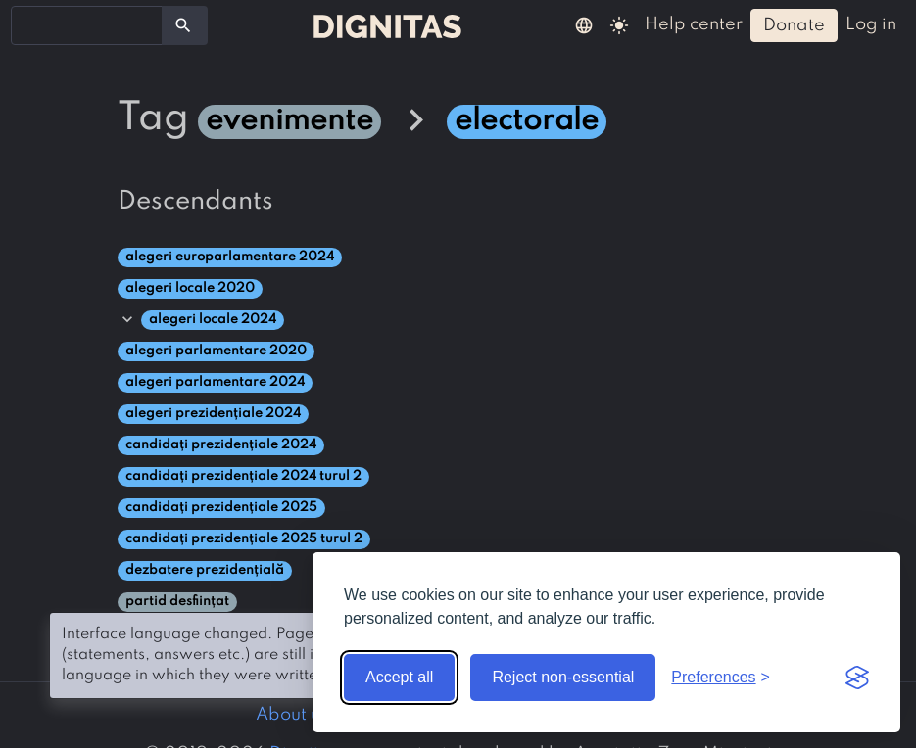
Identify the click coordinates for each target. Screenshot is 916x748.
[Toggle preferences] (720, 677)
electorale (527, 121)
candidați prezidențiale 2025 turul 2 (243, 539)
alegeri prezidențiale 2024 (213, 413)
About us (292, 715)
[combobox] (87, 25)
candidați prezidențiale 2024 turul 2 (243, 476)
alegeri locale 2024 (212, 319)
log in (870, 24)
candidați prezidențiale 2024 (220, 445)
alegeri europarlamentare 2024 (229, 257)
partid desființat (177, 601)
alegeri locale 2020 (190, 288)
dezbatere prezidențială (204, 570)
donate (794, 25)
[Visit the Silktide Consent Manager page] (857, 677)
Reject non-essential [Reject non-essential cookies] (563, 677)
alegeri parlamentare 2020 (216, 351)
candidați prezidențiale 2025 (221, 507)
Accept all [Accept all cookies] (399, 677)
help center (694, 24)
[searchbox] (29, 24)
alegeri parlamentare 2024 (215, 382)
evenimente (289, 121)
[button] (584, 24)
